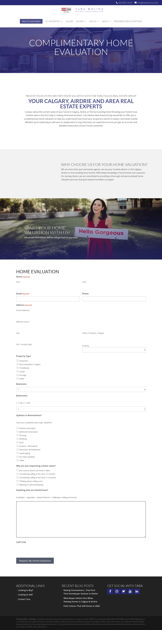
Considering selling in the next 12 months (37, 474)
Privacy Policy (21, 619)
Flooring (22, 435)
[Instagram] (117, 591)
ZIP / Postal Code (24, 344)
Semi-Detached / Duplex (29, 364)
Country (85, 345)
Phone (85, 293)
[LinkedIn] (137, 591)
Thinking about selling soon (31, 481)
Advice (92, 22)
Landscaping (24, 453)
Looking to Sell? (25, 594)
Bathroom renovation (28, 431)
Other (21, 378)
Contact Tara (24, 599)
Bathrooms (21, 395)
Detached (23, 361)
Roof (21, 442)
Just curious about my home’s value (34, 470)
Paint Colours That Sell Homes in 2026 (82, 606)
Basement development (29, 449)
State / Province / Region (93, 333)
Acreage (22, 375)
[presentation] (35, 550)
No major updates (27, 456)
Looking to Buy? (25, 590)
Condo (22, 371)
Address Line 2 (22, 321)
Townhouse (24, 368)
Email (22, 293)
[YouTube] (130, 591)
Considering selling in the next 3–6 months (37, 477)
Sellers (69, 22)
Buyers (79, 22)
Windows (23, 439)
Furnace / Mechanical (28, 446)
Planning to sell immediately (31, 484)
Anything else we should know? (32, 490)
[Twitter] (123, 591)
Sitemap (32, 619)
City (17, 333)
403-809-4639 (125, 2)
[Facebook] (110, 591)
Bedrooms (21, 384)
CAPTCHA (21, 542)
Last (84, 282)
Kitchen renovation (27, 428)
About (105, 22)
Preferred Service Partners (128, 22)
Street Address (23, 310)
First (18, 282)
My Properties (53, 22)
